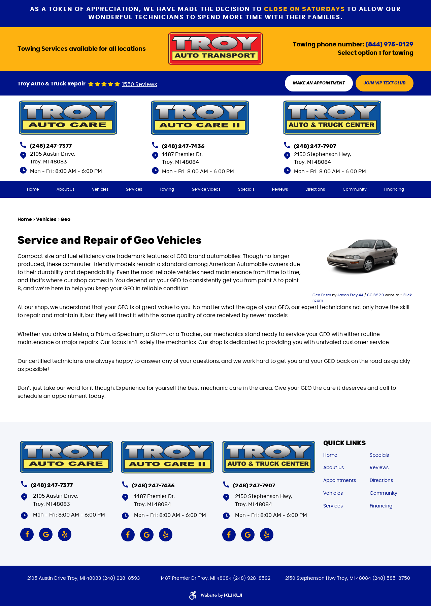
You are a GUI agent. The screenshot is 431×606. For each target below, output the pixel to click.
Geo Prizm (321, 295)
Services (134, 189)
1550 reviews (139, 84)
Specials (246, 189)
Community (355, 189)
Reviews (280, 189)
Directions (315, 189)
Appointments (339, 480)
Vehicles (100, 189)
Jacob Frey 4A (350, 295)
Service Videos (206, 189)
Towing (167, 189)
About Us (65, 189)
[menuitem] (33, 189)
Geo (65, 219)
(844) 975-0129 (389, 45)
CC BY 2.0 (375, 295)
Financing (394, 189)
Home (33, 189)
